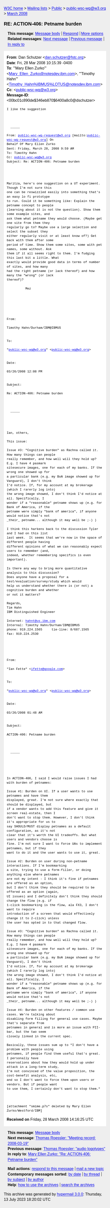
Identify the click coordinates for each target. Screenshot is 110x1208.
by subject (16, 1179)
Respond (70, 33)
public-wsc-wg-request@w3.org (44, 135)
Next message (55, 39)
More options (92, 33)
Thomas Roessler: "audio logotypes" (74, 1149)
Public (57, 8)
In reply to (16, 44)
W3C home (13, 8)
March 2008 (17, 14)
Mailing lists (37, 8)
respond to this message (52, 1169)
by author (36, 1179)
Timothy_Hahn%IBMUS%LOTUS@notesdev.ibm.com (54, 84)
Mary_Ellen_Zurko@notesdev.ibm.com (42, 74)
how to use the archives (38, 1185)
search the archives (78, 1185)
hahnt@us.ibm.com (40, 621)
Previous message (86, 39)
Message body (47, 33)
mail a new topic (90, 1169)
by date (74, 1174)
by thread (92, 1174)
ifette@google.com (47, 669)
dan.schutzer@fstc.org (64, 57)
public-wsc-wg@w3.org (86, 8)
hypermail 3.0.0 (70, 1194)
